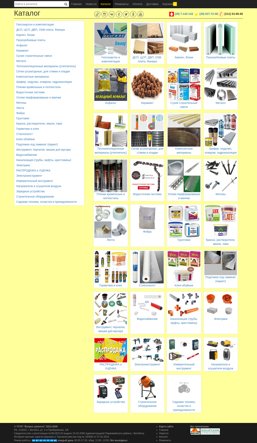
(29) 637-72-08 (208, 13)
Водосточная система (30, 92)
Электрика (23, 165)
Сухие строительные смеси (34, 55)
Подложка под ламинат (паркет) (37, 144)
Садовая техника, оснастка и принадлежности (46, 201)
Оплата (137, 4)
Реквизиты (122, 4)
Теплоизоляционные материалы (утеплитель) (46, 66)
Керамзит (22, 50)
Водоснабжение (26, 154)
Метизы (21, 102)
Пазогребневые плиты (30, 40)
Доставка (152, 4)
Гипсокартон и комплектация (35, 24)
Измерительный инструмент (34, 180)
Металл (21, 61)
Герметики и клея (27, 128)
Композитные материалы (32, 76)
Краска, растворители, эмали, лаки (39, 123)
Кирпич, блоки (25, 34)
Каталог (106, 4)
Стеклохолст (24, 134)
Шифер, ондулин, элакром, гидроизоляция (44, 81)
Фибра (20, 113)
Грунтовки (22, 118)
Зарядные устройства (30, 191)
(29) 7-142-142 (184, 13)
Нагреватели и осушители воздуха (38, 186)
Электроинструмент (29, 175)
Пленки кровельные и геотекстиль (38, 87)
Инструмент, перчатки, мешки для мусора (43, 149)
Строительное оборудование (35, 196)
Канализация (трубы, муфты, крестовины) (43, 160)
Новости (91, 4)
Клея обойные (25, 139)
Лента (20, 107)
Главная (76, 4)
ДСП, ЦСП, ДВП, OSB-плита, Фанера (40, 29)
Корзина (169, 4)
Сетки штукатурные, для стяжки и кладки (43, 71)
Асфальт (22, 45)
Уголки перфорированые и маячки (38, 97)
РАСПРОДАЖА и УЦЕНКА (33, 170)
